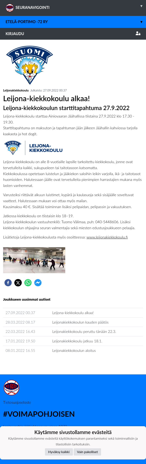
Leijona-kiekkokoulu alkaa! (72, 312)
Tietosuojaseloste (17, 402)
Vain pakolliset (87, 452)
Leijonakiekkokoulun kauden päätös (80, 322)
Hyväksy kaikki (59, 452)
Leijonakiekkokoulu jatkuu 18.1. (77, 341)
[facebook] (8, 282)
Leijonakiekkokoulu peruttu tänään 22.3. (84, 331)
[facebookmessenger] (38, 282)
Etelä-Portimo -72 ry (76, 22)
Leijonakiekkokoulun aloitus (74, 350)
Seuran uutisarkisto (21, 362)
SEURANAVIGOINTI (76, 6)
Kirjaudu (73, 33)
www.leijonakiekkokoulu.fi (107, 237)
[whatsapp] (28, 282)
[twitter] (18, 282)
